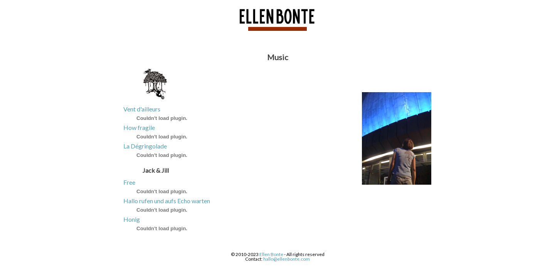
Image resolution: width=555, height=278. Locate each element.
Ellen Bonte (271, 254)
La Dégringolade (145, 146)
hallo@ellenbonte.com (286, 259)
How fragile (139, 127)
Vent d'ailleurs (141, 109)
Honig (131, 219)
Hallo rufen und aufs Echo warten (166, 200)
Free (129, 182)
